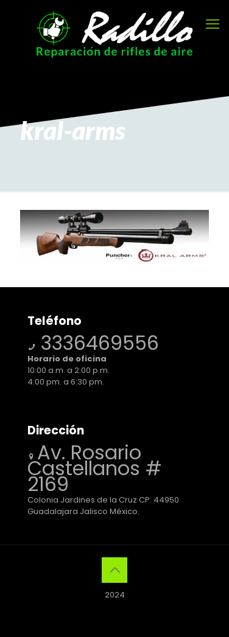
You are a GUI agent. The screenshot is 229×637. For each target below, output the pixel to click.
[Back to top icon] (114, 570)
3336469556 (97, 343)
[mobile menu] (212, 24)
